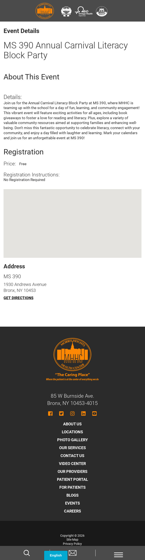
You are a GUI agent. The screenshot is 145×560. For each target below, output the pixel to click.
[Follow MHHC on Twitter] (61, 413)
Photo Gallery (72, 439)
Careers (72, 511)
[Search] (27, 553)
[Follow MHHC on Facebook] (50, 413)
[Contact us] (73, 553)
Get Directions (18, 298)
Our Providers (72, 471)
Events (72, 503)
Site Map (72, 539)
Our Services (72, 447)
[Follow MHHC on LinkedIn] (83, 413)
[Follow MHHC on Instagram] (72, 413)
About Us (72, 424)
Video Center (72, 463)
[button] (118, 553)
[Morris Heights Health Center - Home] (72, 385)
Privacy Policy (72, 543)
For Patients (72, 487)
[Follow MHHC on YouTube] (94, 413)
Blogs (72, 495)
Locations (72, 432)
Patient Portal (72, 479)
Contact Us (72, 455)
